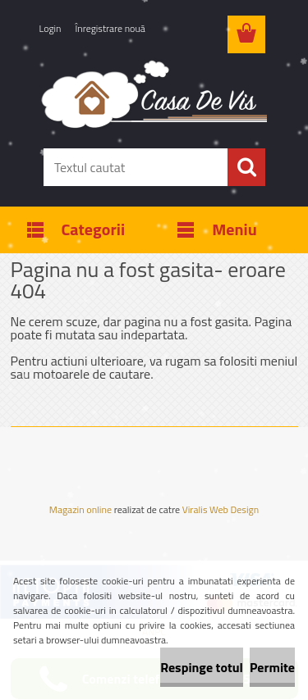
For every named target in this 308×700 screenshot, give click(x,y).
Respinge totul (201, 667)
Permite (272, 667)
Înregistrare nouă (110, 28)
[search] (246, 167)
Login (50, 28)
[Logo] (154, 93)
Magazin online (80, 510)
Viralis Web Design (220, 511)
